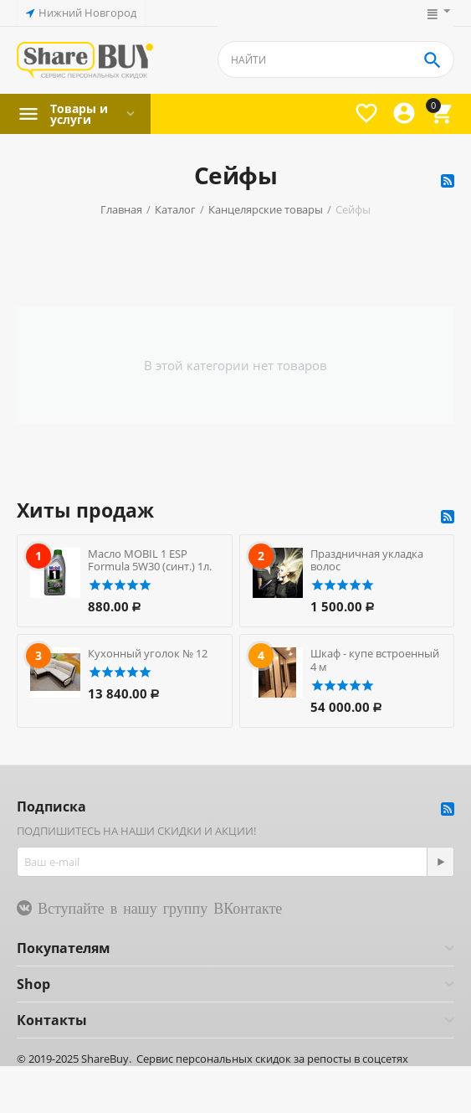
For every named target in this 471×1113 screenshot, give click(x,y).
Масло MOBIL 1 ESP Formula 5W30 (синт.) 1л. (150, 560)
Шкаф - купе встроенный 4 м (374, 660)
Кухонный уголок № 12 (147, 653)
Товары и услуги (79, 114)
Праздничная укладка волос (366, 560)
